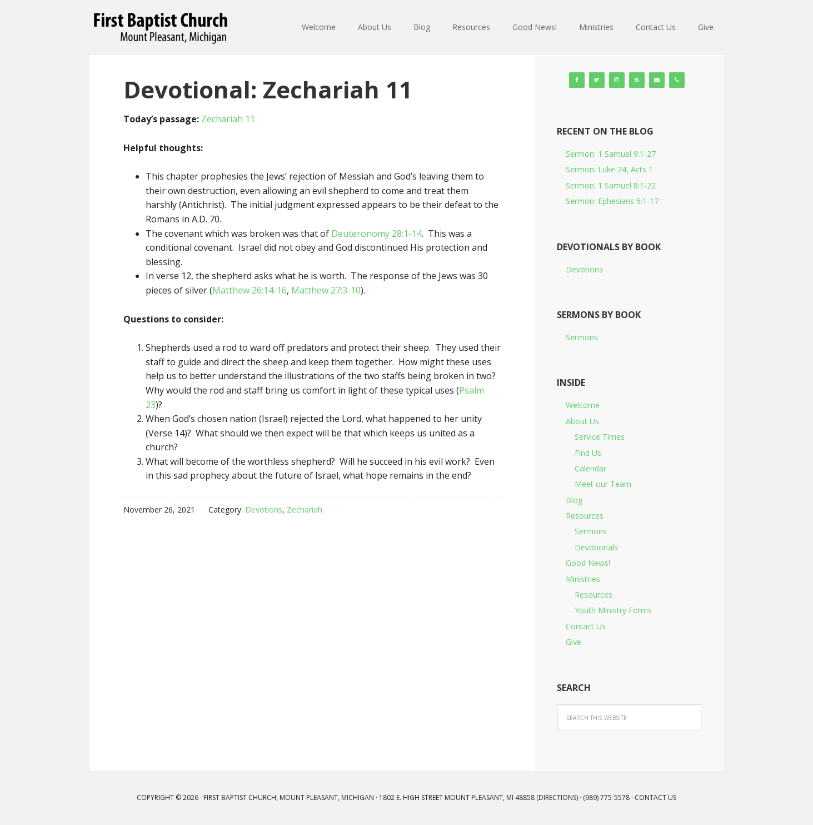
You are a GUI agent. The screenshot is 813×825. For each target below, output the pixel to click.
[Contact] (657, 80)
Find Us (588, 453)
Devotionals (596, 547)
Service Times (600, 436)
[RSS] (637, 80)
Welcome (583, 405)
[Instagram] (617, 80)
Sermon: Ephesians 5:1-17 (612, 201)
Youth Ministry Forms (613, 610)
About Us (582, 421)
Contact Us (586, 626)
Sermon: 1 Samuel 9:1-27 (611, 153)
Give (573, 642)
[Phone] (677, 80)
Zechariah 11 (228, 119)
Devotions (263, 509)
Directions (557, 797)
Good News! (588, 563)
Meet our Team (603, 484)
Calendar (590, 468)
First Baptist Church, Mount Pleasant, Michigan (162, 28)
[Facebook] (577, 80)
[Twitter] (597, 80)
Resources (584, 515)
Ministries (583, 579)
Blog (574, 500)
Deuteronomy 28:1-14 (376, 233)
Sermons (582, 337)
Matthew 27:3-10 (326, 290)
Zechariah (304, 509)
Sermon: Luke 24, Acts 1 (609, 169)
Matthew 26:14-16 (249, 290)
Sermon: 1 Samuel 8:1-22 (611, 185)
